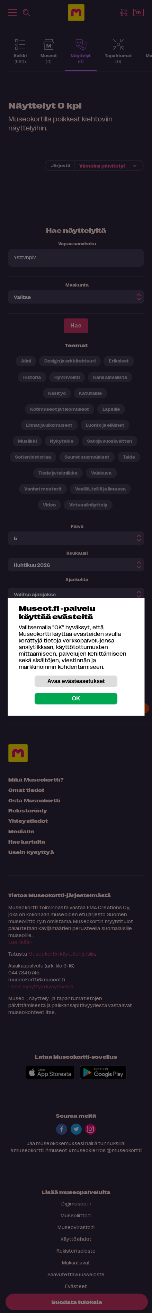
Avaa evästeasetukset (76, 681)
